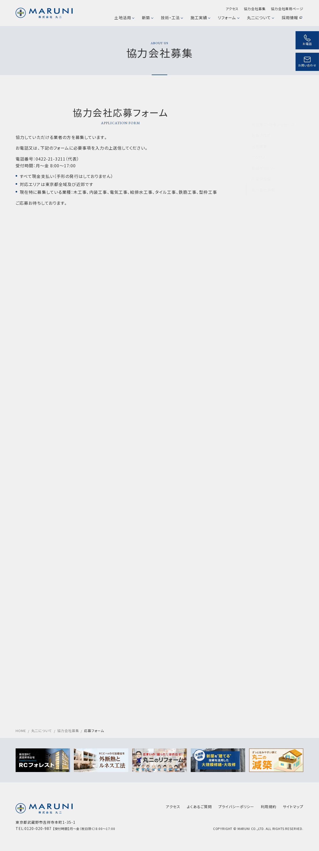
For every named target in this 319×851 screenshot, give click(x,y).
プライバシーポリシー (236, 806)
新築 (147, 17)
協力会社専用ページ (287, 8)
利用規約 (268, 806)
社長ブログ (261, 122)
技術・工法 (172, 17)
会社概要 (259, 133)
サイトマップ (293, 806)
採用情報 (292, 17)
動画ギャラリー (264, 155)
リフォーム (228, 17)
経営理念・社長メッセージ (273, 111)
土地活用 (124, 17)
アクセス (232, 8)
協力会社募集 (254, 8)
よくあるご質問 (199, 806)
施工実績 (200, 17)
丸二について (260, 17)
